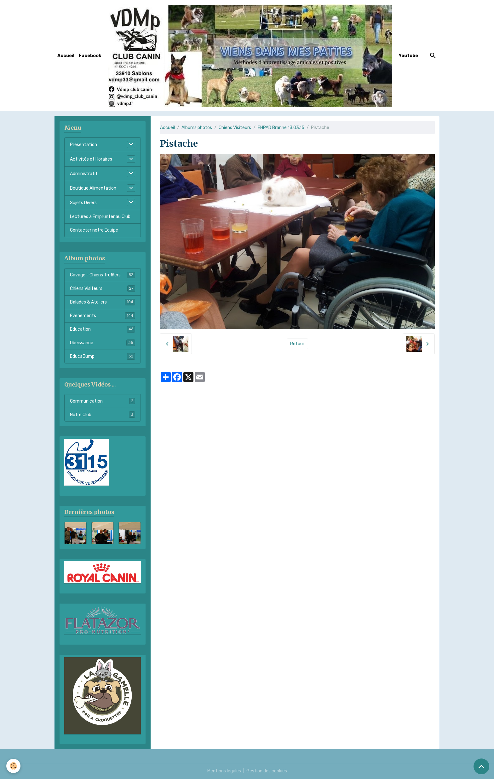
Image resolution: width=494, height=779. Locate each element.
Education (102, 329)
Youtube (408, 55)
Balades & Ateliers (102, 302)
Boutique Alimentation (93, 188)
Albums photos (196, 127)
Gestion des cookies (266, 771)
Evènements (102, 315)
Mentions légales (224, 771)
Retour (297, 343)
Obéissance (102, 342)
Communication (102, 401)
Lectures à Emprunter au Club (100, 216)
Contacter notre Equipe (94, 230)
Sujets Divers (83, 202)
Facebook (90, 55)
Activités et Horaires (91, 159)
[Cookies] (13, 766)
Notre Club (102, 414)
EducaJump (102, 356)
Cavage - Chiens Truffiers (102, 275)
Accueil (65, 55)
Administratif (84, 173)
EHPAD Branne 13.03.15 (281, 127)
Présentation (83, 144)
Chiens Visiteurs (235, 127)
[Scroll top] (481, 766)
